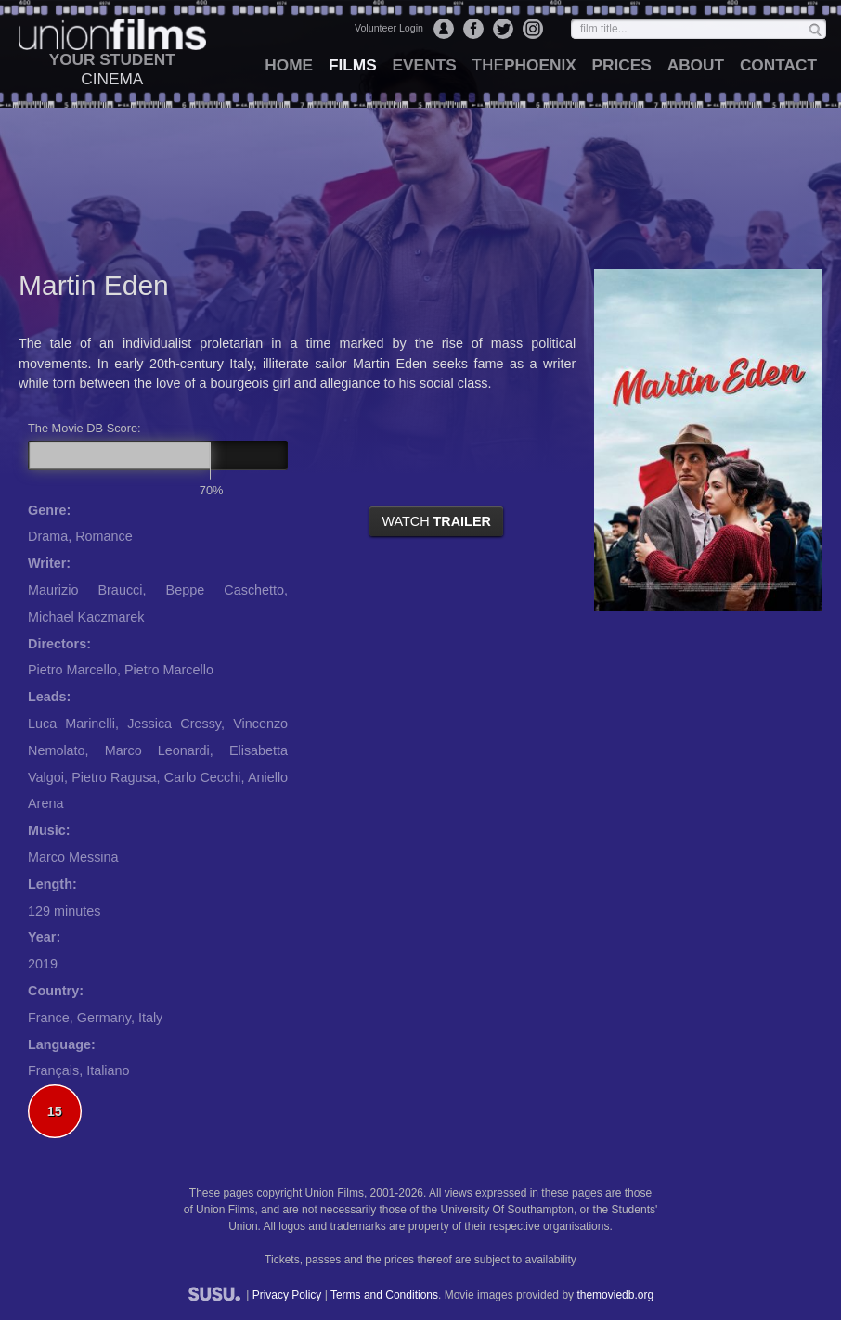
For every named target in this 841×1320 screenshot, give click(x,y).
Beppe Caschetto (225, 590)
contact (778, 65)
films (353, 65)
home (289, 65)
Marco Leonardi (157, 750)
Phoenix (524, 65)
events (425, 65)
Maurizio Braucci (85, 590)
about (695, 65)
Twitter (503, 29)
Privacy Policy (287, 1294)
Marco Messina (73, 857)
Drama (48, 536)
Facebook (473, 29)
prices (622, 65)
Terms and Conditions (384, 1294)
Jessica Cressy (174, 723)
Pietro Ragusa (113, 777)
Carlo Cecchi (202, 777)
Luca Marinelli (71, 723)
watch (436, 521)
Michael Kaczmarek (86, 616)
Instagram (533, 29)
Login (443, 29)
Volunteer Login (389, 27)
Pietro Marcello (72, 669)
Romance (104, 536)
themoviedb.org (614, 1294)
